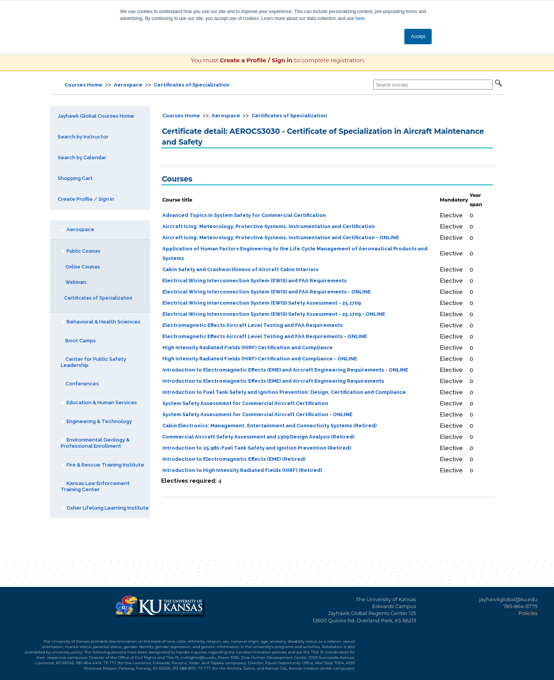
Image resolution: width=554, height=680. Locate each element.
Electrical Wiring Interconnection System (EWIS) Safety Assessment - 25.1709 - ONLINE (273, 314)
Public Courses (80, 251)
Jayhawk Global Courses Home (96, 116)
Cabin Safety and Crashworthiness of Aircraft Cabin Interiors (240, 269)
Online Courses (80, 267)
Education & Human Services (98, 402)
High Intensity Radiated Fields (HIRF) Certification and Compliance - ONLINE (259, 359)
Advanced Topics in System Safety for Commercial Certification (244, 215)
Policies (528, 613)
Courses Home (83, 85)
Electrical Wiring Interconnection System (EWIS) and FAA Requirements (254, 280)
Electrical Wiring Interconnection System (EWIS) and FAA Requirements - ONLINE (266, 292)
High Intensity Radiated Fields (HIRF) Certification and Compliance (247, 347)
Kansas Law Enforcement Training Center (95, 486)
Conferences (80, 384)
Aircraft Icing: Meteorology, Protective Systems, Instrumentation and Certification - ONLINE (280, 237)
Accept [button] (418, 36)
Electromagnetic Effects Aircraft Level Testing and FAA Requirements (252, 325)
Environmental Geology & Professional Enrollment (95, 443)
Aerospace (128, 85)
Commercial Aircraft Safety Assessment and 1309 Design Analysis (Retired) (258, 437)
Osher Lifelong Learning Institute (104, 508)
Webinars (74, 282)
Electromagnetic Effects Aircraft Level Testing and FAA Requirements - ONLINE (264, 336)
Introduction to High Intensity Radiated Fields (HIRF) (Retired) (242, 470)
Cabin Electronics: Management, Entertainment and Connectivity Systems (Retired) (269, 425)
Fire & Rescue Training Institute (102, 465)
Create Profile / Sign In (86, 199)
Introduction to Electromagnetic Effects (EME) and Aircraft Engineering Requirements (273, 381)
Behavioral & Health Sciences (100, 322)
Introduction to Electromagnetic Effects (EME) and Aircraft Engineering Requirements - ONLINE (285, 370)
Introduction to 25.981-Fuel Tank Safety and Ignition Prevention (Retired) (256, 448)
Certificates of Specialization (191, 85)
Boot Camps (78, 340)
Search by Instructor (83, 137)
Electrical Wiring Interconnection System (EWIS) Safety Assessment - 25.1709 (261, 303)
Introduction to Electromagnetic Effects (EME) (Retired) (233, 459)
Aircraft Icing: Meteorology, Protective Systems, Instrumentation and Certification (268, 226)
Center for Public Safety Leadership (93, 362)
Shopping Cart (75, 178)
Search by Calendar (82, 157)
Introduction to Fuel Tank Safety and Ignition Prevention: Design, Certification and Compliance (284, 392)
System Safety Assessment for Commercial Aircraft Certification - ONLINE (257, 414)
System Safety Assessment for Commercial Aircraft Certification (245, 403)
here (360, 18)
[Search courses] (433, 85)
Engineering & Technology (96, 421)
